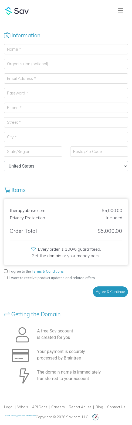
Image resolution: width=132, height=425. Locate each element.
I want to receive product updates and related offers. (52, 278)
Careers (58, 407)
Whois (22, 407)
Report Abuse (80, 407)
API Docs (39, 407)
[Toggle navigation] (120, 10)
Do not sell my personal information (20, 415)
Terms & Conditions (48, 271)
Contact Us (116, 407)
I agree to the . (37, 271)
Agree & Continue (110, 291)
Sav (17, 10)
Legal (8, 407)
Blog (99, 407)
